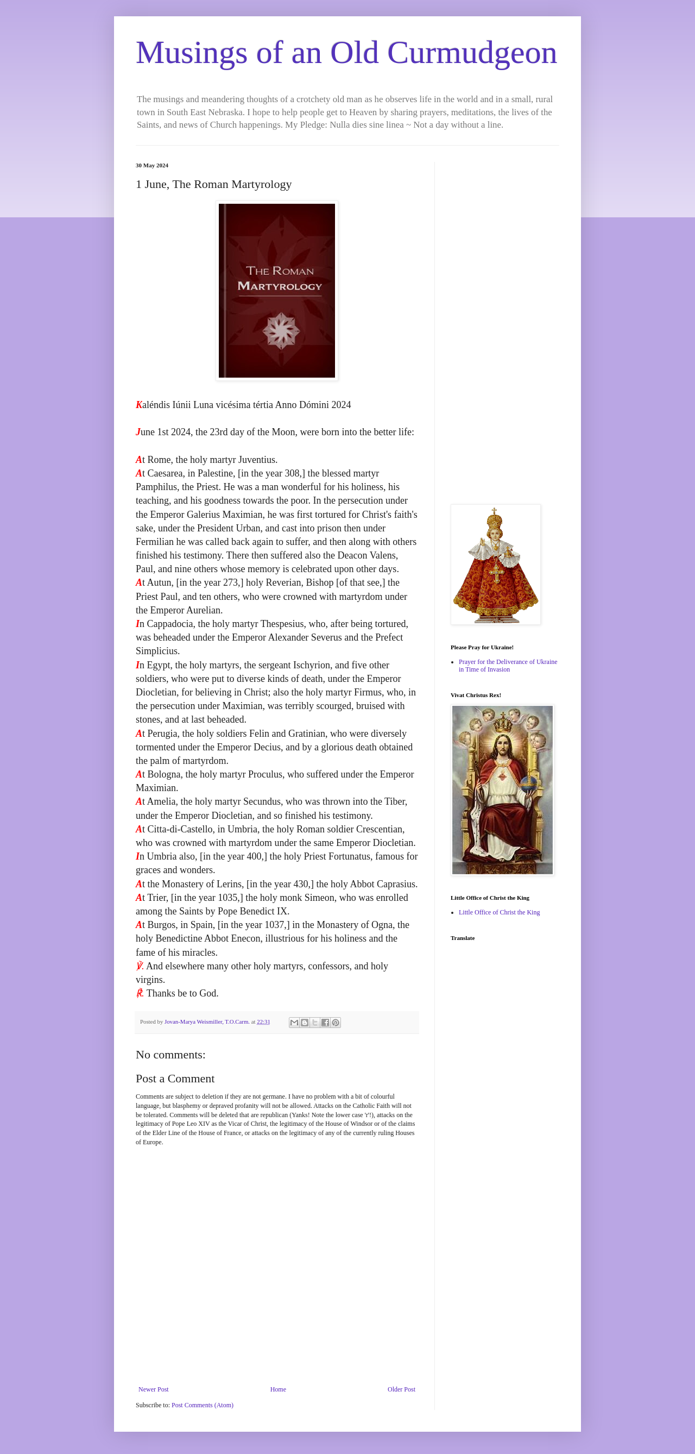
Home (278, 1389)
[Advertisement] (505, 325)
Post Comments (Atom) (202, 1405)
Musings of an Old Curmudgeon (347, 52)
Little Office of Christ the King (499, 912)
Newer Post (153, 1389)
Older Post (401, 1389)
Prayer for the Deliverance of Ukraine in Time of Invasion (508, 665)
